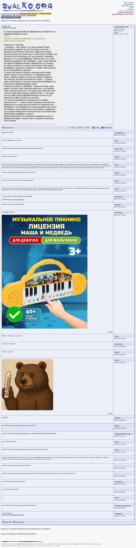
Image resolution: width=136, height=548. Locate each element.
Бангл (116, 140)
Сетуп (43, 20)
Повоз (116, 497)
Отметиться (8, 522)
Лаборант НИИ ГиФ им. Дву (123, 433)
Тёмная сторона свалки (126, 11)
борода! (97, 127)
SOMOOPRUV (6, 15)
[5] (8, 13)
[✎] (12, 13)
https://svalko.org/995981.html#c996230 (13, 515)
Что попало (28, 20)
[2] (3, 13)
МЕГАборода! (108, 127)
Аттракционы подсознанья (123, 505)
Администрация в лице (121, 26)
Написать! (14, 20)
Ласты (8, 20)
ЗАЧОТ (81, 127)
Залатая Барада (128, 4)
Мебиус (117, 156)
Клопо (116, 164)
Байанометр (12, 533)
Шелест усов (118, 148)
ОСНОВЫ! (16, 13)
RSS (123, 6)
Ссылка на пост (9, 127)
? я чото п (72, 127)
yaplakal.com (32, 533)
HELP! (48, 20)
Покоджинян (118, 513)
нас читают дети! (52, 124)
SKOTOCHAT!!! (33, 14)
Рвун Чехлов (118, 196)
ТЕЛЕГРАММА (45, 14)
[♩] (10, 13)
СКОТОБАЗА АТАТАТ (23, 533)
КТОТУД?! (130, 9)
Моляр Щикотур (119, 132)
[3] (5, 13)
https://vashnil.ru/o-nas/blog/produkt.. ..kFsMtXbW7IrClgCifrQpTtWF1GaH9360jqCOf (33, 433)
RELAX (15, 15)
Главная (3, 20)
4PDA (131, 7)
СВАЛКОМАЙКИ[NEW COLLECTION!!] (122, 14)
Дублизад (117, 204)
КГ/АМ (88, 127)
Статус (39, 20)
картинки (13, 124)
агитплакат (32, 124)
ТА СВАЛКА (23, 13)
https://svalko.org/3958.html (16, 199)
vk (106, 124)
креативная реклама (22, 124)
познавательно (6, 124)
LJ (132, 6)
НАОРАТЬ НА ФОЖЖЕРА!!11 (11, 17)
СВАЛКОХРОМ (129, 12)
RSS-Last (128, 6)
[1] (1, 13)
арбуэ (37, 124)
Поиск (34, 20)
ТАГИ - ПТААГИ (128, 2)
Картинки (21, 20)
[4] (7, 13)
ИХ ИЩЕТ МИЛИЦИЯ (27, 15)
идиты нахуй (43, 124)
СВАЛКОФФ (120, 12)
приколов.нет (5, 533)
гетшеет (109, 124)
